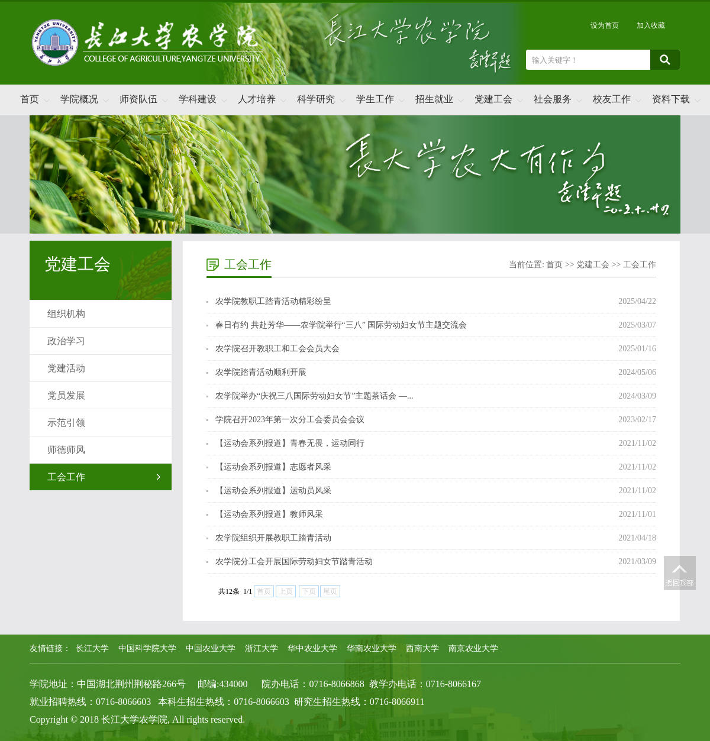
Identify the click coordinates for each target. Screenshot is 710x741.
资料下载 (671, 99)
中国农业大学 (210, 648)
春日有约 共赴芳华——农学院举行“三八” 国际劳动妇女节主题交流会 (341, 325)
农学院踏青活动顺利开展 (260, 372)
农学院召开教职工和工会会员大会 (277, 348)
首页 (29, 99)
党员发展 (66, 395)
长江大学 (92, 648)
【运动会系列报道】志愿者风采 (273, 466)
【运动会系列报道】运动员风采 (273, 490)
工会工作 (66, 477)
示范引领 (66, 423)
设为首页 (604, 25)
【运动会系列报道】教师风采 (269, 514)
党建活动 (66, 368)
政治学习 (66, 341)
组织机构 (66, 314)
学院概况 (79, 99)
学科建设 (198, 99)
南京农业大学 (473, 648)
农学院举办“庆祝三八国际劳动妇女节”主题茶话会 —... (314, 395)
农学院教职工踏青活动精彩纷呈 (273, 301)
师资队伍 (138, 99)
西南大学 (422, 648)
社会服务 (553, 99)
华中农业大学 (312, 648)
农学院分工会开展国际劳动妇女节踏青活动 (294, 561)
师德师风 (66, 450)
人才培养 (257, 99)
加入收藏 (651, 25)
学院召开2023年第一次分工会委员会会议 (289, 419)
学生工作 (375, 99)
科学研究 (316, 99)
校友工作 (612, 99)
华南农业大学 (371, 648)
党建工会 (493, 99)
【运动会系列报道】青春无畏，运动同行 (289, 443)
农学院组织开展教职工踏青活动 (273, 537)
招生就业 (434, 99)
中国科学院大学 (147, 648)
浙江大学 (261, 648)
